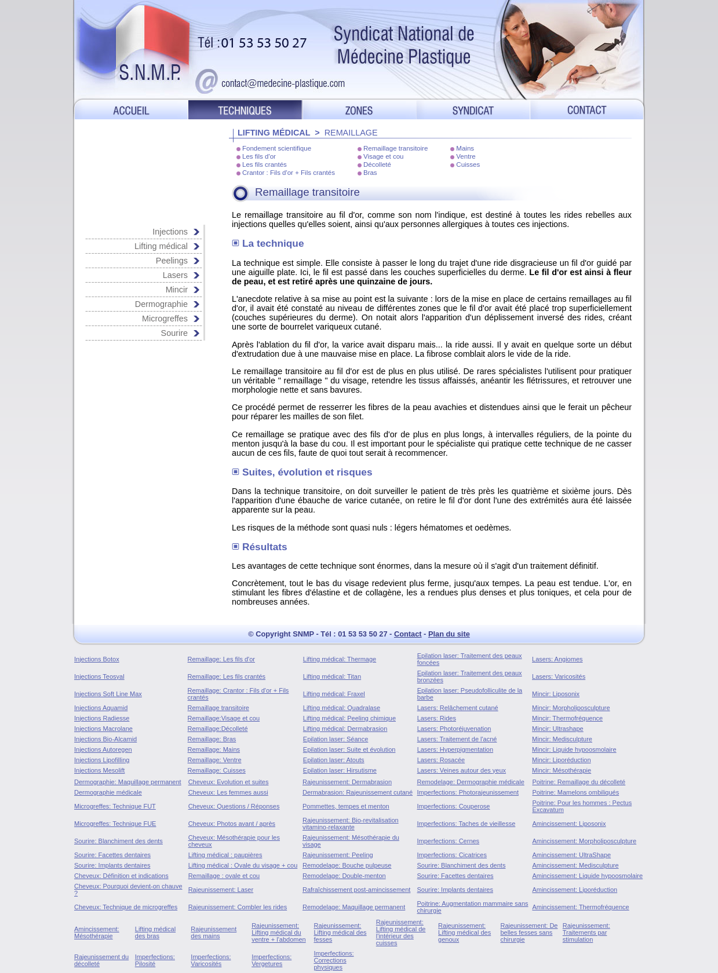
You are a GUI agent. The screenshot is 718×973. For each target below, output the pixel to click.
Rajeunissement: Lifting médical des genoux (464, 932)
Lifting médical (161, 246)
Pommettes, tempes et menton (345, 806)
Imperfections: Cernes (448, 840)
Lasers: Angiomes (557, 659)
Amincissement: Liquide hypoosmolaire (587, 875)
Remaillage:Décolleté (218, 728)
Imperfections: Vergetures (271, 960)
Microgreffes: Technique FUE (115, 823)
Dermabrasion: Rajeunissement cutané (357, 792)
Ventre (465, 156)
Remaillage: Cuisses (217, 770)
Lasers (175, 275)
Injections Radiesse (101, 718)
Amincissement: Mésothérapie (96, 932)
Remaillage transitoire (395, 148)
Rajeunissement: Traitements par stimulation (586, 932)
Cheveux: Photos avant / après (231, 823)
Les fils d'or (259, 156)
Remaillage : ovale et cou (224, 875)
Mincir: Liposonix (555, 693)
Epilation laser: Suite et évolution (349, 749)
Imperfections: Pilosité (155, 960)
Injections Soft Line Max (108, 693)
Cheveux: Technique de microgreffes (125, 907)
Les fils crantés (264, 164)
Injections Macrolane (103, 728)
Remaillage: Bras (212, 739)
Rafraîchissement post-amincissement (356, 889)
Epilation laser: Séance (336, 739)
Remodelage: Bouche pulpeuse (347, 865)
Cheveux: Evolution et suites (228, 781)
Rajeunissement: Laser (221, 889)
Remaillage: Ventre (215, 759)
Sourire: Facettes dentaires (112, 854)
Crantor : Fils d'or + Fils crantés (288, 172)
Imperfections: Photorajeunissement (468, 792)
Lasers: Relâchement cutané (457, 707)
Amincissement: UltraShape (571, 854)
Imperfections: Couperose (453, 806)
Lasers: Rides (436, 718)
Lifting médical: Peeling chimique (349, 718)
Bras (370, 172)
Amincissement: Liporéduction (574, 889)
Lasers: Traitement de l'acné (457, 739)
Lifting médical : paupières (225, 854)
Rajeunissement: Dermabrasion (347, 781)
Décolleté (377, 164)
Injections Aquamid (100, 707)
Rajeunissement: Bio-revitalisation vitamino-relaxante (350, 824)
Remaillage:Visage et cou (224, 718)
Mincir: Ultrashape (558, 728)
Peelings (172, 260)
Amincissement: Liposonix (569, 823)
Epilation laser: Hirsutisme (340, 770)
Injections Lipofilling (101, 759)
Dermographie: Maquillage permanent (127, 781)
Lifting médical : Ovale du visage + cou (243, 865)
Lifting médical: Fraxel (334, 693)
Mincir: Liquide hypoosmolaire (574, 749)
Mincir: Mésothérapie (561, 770)
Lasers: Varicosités (558, 676)
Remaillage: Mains (214, 749)
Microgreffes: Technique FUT (115, 806)
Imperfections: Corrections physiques (333, 960)
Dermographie (161, 304)
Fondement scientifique (276, 148)
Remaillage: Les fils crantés (227, 676)
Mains (465, 148)
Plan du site (449, 634)
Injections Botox (96, 659)
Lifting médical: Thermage (339, 659)
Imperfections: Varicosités (211, 960)
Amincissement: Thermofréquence (580, 907)
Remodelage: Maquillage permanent (353, 907)
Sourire (174, 333)
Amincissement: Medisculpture (575, 865)
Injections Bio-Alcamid (105, 739)
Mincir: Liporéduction (561, 759)
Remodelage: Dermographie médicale (470, 781)
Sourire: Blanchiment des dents (118, 840)
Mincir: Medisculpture (562, 739)
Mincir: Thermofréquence (567, 718)
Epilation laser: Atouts (334, 759)
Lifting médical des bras (155, 932)
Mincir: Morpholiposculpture (571, 707)
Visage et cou (383, 156)
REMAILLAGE (351, 132)
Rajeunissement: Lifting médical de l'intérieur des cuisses (401, 932)
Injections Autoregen (103, 749)
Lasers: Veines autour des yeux (461, 770)
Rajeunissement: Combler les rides (237, 907)
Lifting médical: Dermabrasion (345, 728)
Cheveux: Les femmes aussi (228, 792)
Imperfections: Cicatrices (452, 854)
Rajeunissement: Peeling (337, 854)
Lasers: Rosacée (441, 759)
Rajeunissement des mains (213, 932)
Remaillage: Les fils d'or (221, 659)
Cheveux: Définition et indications (121, 875)
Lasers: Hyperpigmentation (455, 749)
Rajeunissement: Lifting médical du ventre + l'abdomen (279, 932)
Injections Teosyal (99, 676)
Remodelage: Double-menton (344, 875)
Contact (408, 634)
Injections (170, 231)
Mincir (177, 289)
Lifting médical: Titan (332, 676)
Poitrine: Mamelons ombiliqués (575, 792)
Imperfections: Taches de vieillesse (466, 823)
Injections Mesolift (99, 770)
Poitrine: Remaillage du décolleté (578, 781)
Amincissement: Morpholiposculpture (584, 840)
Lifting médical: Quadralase (341, 707)
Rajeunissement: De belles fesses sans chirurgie (528, 932)
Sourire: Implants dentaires (112, 865)
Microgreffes (165, 318)
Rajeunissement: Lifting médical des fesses (340, 932)
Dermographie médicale (108, 792)
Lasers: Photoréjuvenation (454, 728)
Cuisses (468, 164)
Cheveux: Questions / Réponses (234, 806)
